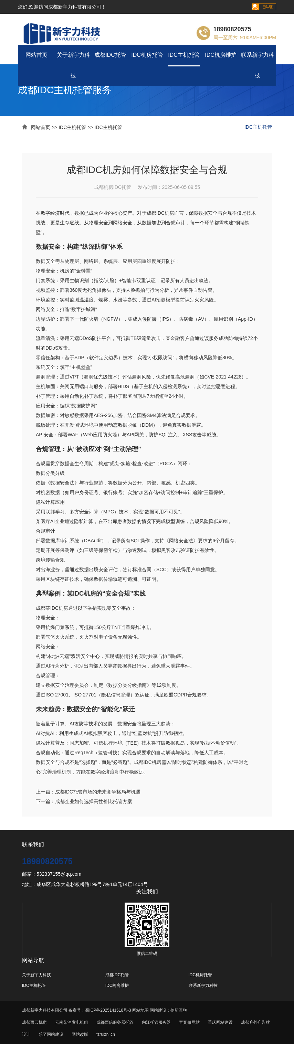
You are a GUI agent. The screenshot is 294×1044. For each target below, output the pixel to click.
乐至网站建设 (51, 1034)
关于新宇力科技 (73, 65)
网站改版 (80, 1034)
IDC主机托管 (184, 55)
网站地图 (140, 1010)
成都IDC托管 (110, 55)
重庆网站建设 (220, 1022)
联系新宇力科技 (257, 65)
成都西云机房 (34, 1022)
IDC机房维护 (221, 55)
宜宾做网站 (189, 1022)
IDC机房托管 (147, 55)
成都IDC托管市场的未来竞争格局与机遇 (97, 792)
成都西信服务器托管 (115, 1022)
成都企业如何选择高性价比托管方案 (93, 801)
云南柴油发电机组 (71, 1022)
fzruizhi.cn (105, 1034)
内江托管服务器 (156, 1022)
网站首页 (36, 55)
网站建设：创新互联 (168, 1010)
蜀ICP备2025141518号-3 (108, 1010)
